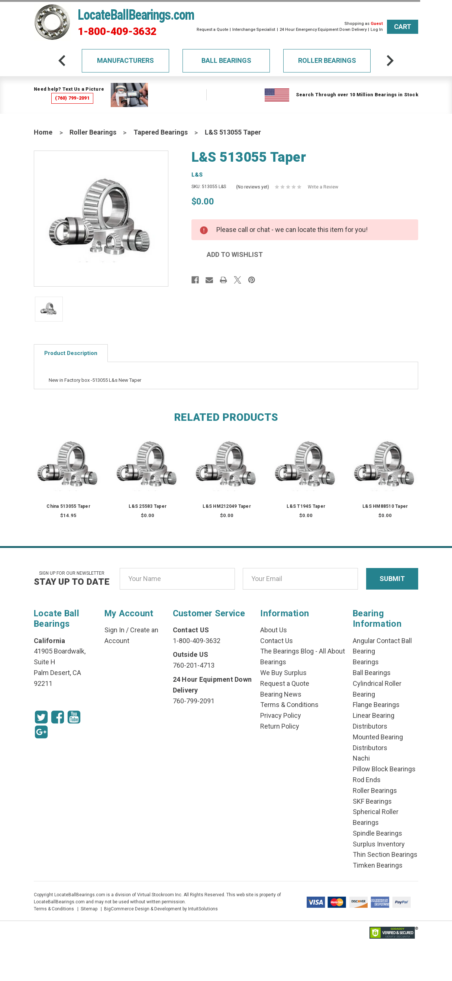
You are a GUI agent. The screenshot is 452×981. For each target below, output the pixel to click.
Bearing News (280, 694)
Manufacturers (125, 60)
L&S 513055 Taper (233, 132)
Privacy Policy (280, 715)
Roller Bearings (327, 60)
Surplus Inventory (379, 844)
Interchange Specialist (253, 29)
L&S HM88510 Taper (385, 506)
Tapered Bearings (160, 132)
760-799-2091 (193, 701)
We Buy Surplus (283, 673)
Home (43, 132)
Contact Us (276, 641)
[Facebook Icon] (57, 717)
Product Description (70, 353)
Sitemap (89, 908)
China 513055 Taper (68, 506)
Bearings (366, 662)
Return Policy (279, 726)
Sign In (114, 630)
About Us (273, 630)
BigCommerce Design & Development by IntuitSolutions (161, 908)
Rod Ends (367, 780)
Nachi (361, 758)
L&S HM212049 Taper (227, 506)
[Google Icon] (41, 732)
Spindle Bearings (377, 833)
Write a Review (323, 187)
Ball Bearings (226, 60)
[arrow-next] (390, 60)
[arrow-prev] (62, 60)
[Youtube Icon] (74, 717)
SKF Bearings (372, 801)
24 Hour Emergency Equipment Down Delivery (323, 29)
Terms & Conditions (289, 705)
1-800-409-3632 (117, 31)
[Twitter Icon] (41, 717)
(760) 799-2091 (72, 98)
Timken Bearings (378, 865)
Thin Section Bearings (385, 854)
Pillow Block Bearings (384, 769)
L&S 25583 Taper (148, 506)
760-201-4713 (193, 665)
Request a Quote (212, 29)
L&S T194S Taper (306, 506)
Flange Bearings (376, 705)
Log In (377, 29)
